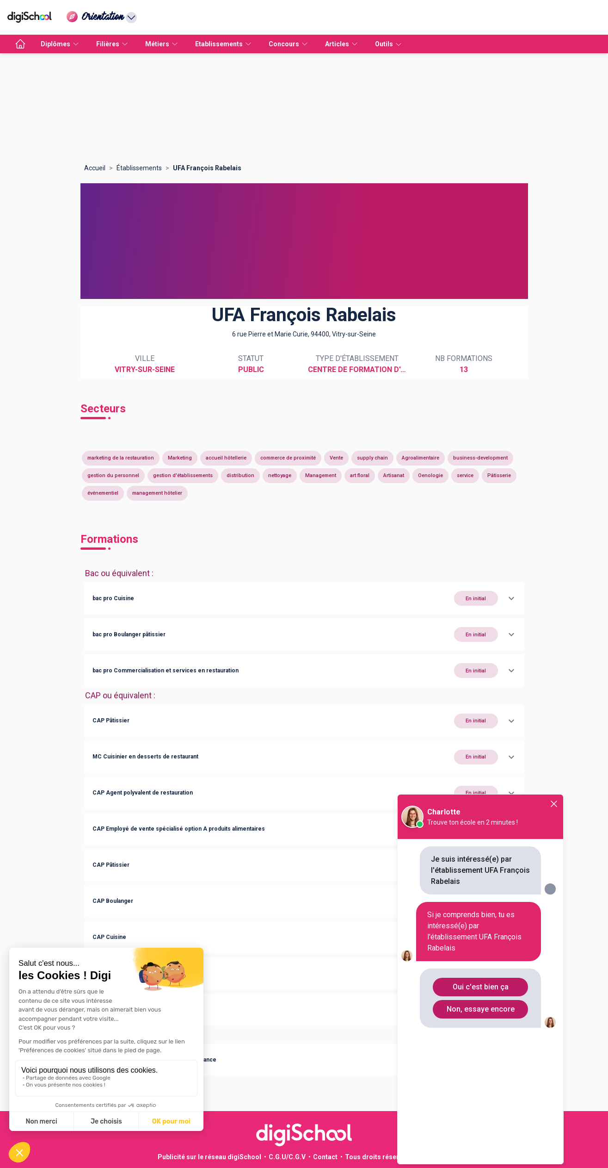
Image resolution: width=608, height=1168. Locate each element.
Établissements (139, 168)
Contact (325, 1157)
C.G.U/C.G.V (287, 1157)
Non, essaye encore (481, 1009)
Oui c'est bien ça (481, 986)
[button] (304, 598)
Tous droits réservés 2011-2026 (394, 1157)
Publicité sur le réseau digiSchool (209, 1157)
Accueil (94, 168)
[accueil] (20, 44)
